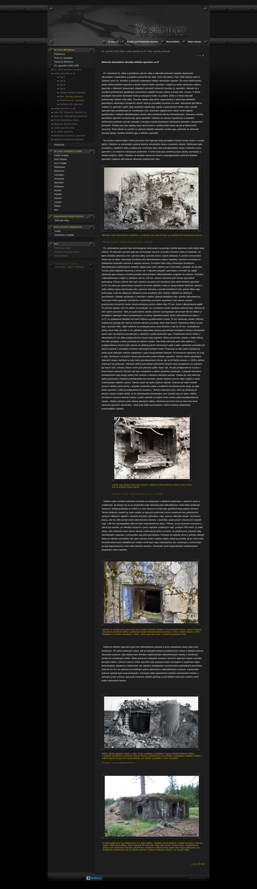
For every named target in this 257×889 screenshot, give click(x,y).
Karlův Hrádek (61, 155)
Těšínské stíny (62, 220)
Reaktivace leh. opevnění (71, 100)
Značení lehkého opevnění (72, 92)
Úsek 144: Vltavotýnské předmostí (70, 116)
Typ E (62, 88)
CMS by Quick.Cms (197, 878)
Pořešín (58, 194)
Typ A (62, 77)
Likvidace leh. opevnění (71, 104)
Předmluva (59, 54)
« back (194, 864)
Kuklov (57, 206)
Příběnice (59, 186)
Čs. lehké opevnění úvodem (67, 69)
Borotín (58, 190)
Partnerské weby (62, 248)
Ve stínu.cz (113, 42)
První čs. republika (63, 58)
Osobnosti (59, 144)
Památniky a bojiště (64, 235)
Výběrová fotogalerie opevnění (69, 139)
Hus (56, 210)
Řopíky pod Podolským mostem (142, 42)
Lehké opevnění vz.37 (64, 73)
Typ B (62, 81)
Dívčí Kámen (60, 159)
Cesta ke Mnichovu (63, 61)
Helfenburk (59, 167)
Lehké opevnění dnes (64, 128)
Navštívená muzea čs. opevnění (69, 135)
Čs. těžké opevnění (63, 131)
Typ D (62, 84)
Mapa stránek (194, 42)
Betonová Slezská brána (66, 124)
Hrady (57, 231)
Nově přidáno (172, 42)
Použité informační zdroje (66, 252)
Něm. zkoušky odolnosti (71, 96)
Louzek (58, 202)
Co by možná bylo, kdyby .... (68, 120)
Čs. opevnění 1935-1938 (66, 65)
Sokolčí (58, 198)
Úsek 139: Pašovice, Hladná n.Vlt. (70, 112)
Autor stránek (60, 255)
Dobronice (59, 171)
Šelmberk (59, 182)
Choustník (59, 178)
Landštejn (59, 175)
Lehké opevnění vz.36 (64, 108)
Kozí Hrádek (60, 163)
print (203, 864)
